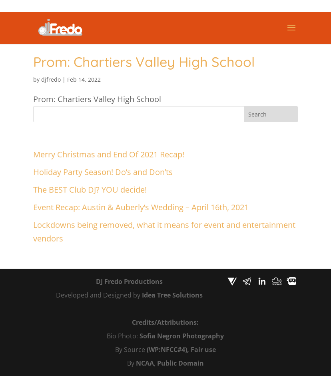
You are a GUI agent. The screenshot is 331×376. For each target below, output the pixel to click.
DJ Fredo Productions (129, 281)
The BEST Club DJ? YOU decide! (90, 189)
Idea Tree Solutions (172, 295)
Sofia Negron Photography (182, 336)
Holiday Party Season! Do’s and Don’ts (103, 172)
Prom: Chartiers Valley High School (144, 61)
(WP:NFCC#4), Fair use (181, 349)
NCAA (145, 363)
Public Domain (180, 363)
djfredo (51, 79)
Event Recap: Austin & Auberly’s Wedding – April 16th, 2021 (141, 207)
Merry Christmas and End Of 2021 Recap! (108, 154)
